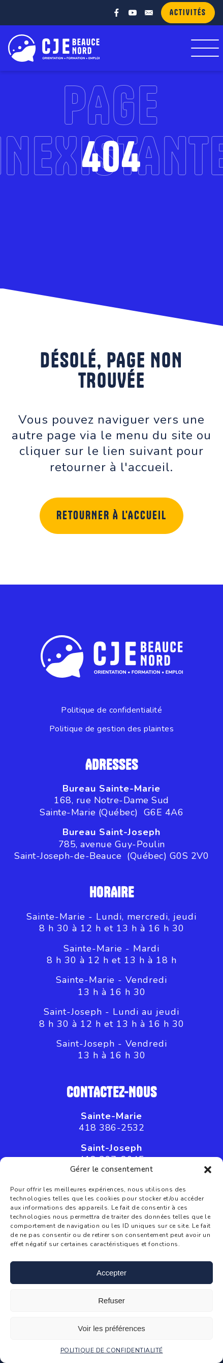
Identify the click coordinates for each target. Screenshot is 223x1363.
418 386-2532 (111, 1128)
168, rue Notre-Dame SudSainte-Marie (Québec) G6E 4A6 (111, 806)
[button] (208, 1170)
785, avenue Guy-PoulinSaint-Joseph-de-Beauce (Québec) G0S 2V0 (111, 850)
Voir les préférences (111, 1328)
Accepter (111, 1272)
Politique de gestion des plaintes (111, 729)
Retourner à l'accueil (111, 515)
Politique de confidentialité (111, 710)
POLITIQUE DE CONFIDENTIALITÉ (111, 1350)
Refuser (111, 1300)
